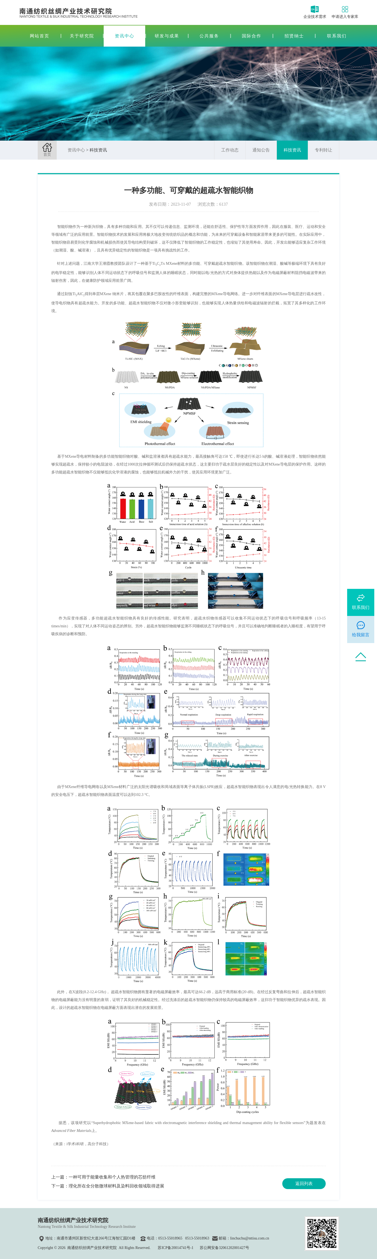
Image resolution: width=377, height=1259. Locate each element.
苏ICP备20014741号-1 (175, 1248)
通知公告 (261, 150)
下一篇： (107, 1186)
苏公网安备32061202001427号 (224, 1248)
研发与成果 (167, 36)
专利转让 (323, 150)
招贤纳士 (294, 36)
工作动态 (230, 150)
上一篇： (103, 1177)
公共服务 (209, 36)
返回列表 (304, 1183)
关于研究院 (82, 36)
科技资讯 (292, 150)
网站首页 (39, 36)
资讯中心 (124, 36)
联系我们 (337, 36)
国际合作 (251, 36)
